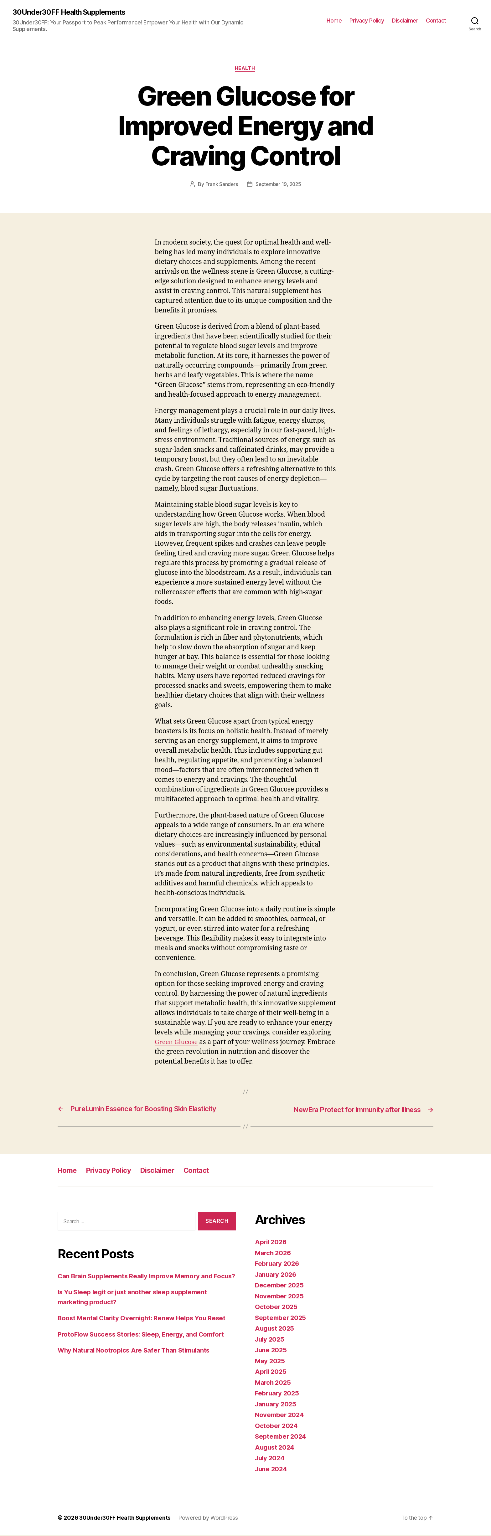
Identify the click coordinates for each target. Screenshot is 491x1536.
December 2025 (280, 1286)
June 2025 (271, 1350)
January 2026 (276, 1275)
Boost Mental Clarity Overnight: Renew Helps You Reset (144, 1328)
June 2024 (272, 1469)
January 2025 (276, 1405)
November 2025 (280, 1297)
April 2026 (271, 1242)
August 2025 (275, 1329)
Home (334, 20)
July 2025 (270, 1340)
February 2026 (278, 1264)
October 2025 (276, 1307)
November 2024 (280, 1415)
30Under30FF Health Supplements (72, 12)
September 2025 (281, 1318)
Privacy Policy (366, 20)
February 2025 (278, 1394)
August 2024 (275, 1448)
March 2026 (273, 1253)
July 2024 (271, 1458)
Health (245, 69)
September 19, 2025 (278, 185)
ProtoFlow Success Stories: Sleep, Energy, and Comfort (144, 1345)
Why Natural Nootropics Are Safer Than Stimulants (137, 1361)
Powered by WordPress (211, 1518)
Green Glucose (177, 1043)
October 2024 (277, 1426)
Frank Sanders (220, 185)
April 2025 (271, 1372)
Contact (436, 20)
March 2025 (273, 1383)
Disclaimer (405, 20)
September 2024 (281, 1437)
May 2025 (270, 1361)
